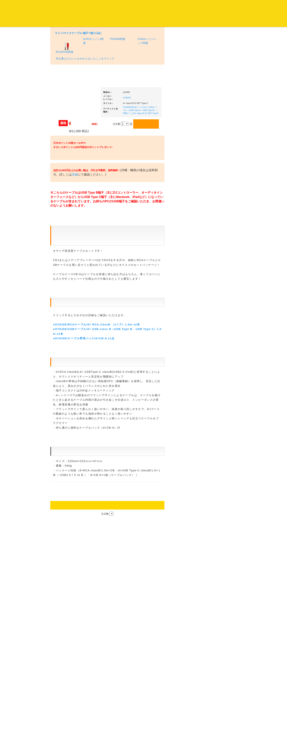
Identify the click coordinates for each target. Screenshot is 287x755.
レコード (230, 21)
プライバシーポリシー (174, 738)
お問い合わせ (79, 21)
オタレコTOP (9, 21)
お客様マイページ (146, 21)
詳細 (87, 181)
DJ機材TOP (26, 21)
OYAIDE (127, 71)
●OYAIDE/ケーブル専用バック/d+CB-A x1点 (84, 544)
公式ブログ (62, 21)
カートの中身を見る (118, 21)
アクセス (112, 738)
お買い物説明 (44, 21)
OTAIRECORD (142, 748)
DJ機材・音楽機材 (252, 21)
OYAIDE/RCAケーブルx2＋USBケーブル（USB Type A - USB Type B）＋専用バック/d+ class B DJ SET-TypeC (141, 84)
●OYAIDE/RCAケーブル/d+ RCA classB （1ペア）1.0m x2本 (96, 530)
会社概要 (96, 21)
